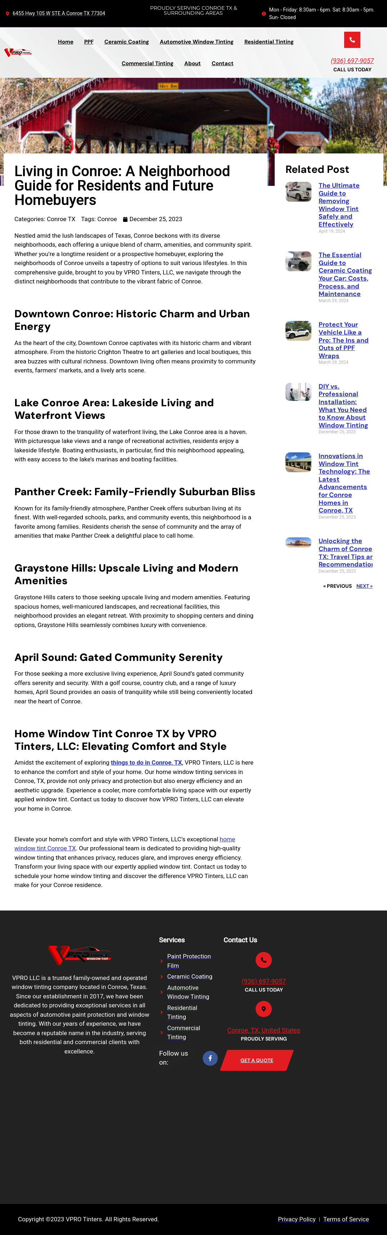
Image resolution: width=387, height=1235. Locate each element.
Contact (223, 63)
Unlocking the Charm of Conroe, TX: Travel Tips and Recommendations (349, 553)
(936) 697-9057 (352, 61)
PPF (89, 41)
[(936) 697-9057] (352, 40)
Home (65, 41)
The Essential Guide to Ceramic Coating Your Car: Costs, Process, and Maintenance (345, 274)
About (192, 63)
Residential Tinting (269, 41)
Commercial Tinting (148, 63)
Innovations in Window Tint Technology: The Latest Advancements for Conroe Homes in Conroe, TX (344, 483)
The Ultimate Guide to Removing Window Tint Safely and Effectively (339, 205)
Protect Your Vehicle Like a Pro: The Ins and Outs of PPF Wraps (344, 340)
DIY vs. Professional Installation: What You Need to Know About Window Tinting (343, 406)
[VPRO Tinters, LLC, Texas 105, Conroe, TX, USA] (58, 1128)
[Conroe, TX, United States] (264, 1009)
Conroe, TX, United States (263, 1030)
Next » (364, 586)
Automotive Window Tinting (197, 41)
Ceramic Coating (126, 41)
